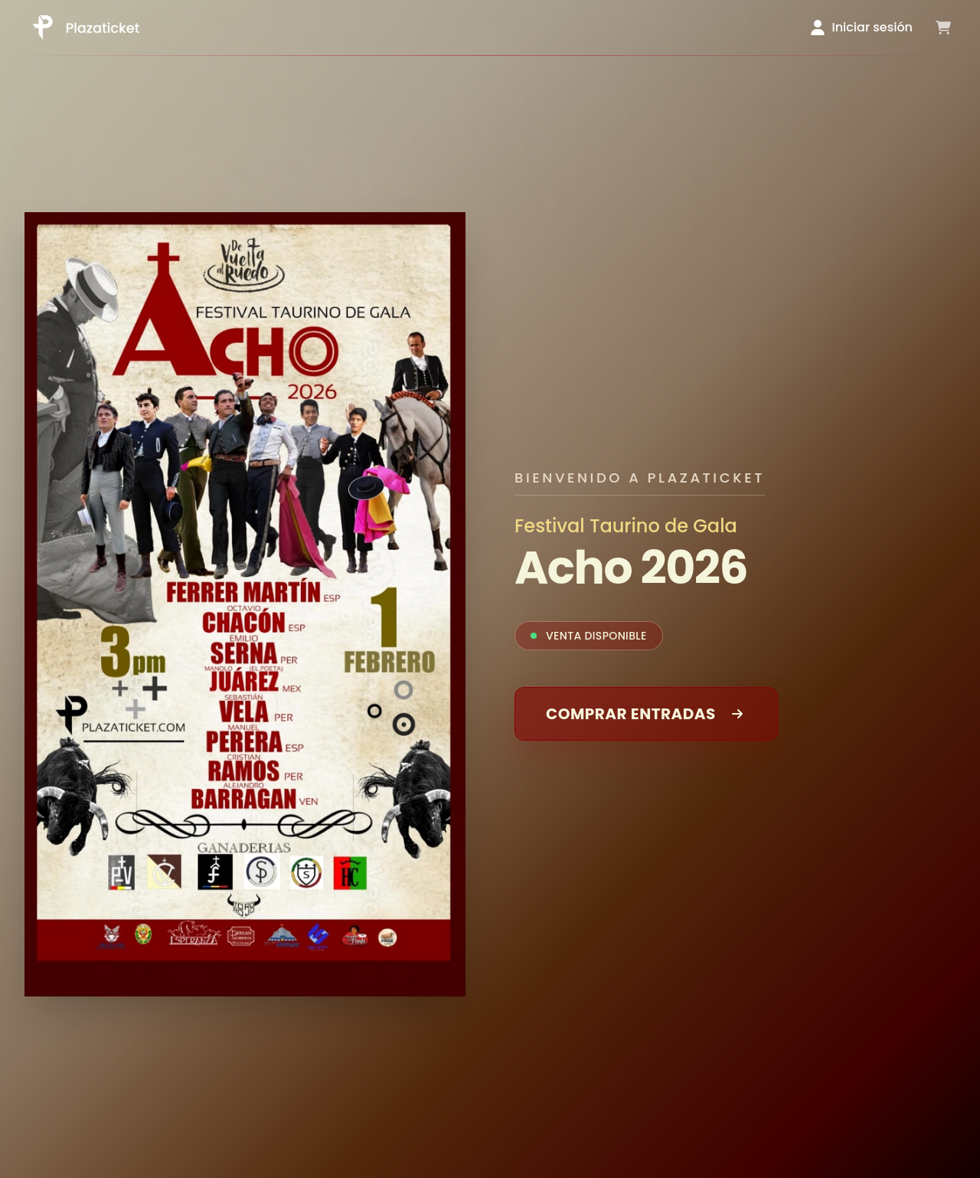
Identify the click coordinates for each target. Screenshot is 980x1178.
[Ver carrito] (943, 27)
